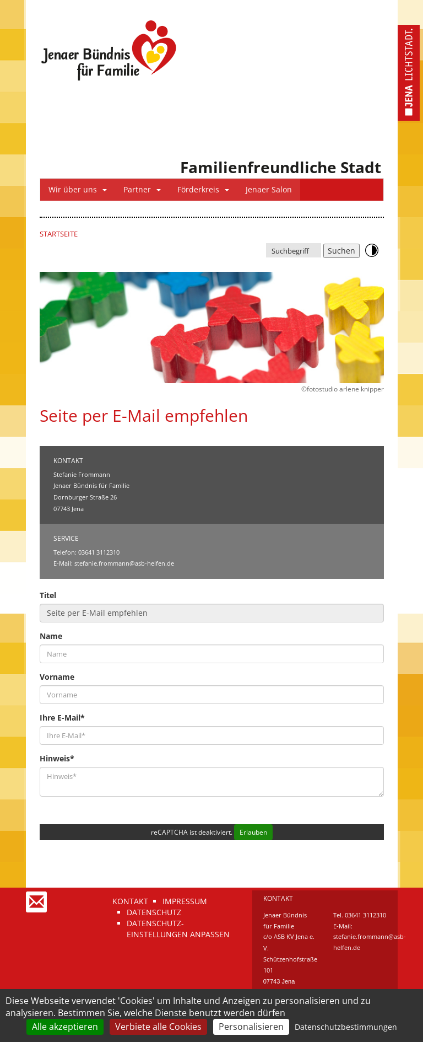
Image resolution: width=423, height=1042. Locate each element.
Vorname (57, 677)
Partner (142, 189)
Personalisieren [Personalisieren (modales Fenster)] (251, 1026)
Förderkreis (203, 189)
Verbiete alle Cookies (158, 1026)
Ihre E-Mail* (62, 717)
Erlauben (253, 832)
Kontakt (130, 901)
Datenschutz (154, 912)
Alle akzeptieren (65, 1026)
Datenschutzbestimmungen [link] (346, 1027)
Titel (48, 595)
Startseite (59, 234)
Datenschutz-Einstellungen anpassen (178, 928)
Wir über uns (77, 189)
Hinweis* (57, 758)
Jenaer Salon (269, 189)
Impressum (184, 901)
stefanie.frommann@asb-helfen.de (124, 563)
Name (51, 636)
